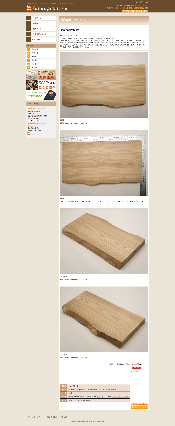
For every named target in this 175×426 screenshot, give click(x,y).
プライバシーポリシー (35, 417)
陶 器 (34, 60)
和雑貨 (34, 56)
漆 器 (34, 64)
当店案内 (30, 125)
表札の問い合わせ (136, 371)
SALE (41, 85)
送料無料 (41, 75)
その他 (34, 67)
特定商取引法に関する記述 (57, 417)
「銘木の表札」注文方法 (120, 396)
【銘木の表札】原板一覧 (139, 404)
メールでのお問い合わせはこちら (134, 11)
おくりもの (41, 95)
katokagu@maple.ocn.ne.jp (36, 123)
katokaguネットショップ (60, 8)
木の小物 (35, 53)
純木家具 (35, 49)
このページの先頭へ (139, 407)
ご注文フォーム (142, 2)
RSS (30, 134)
